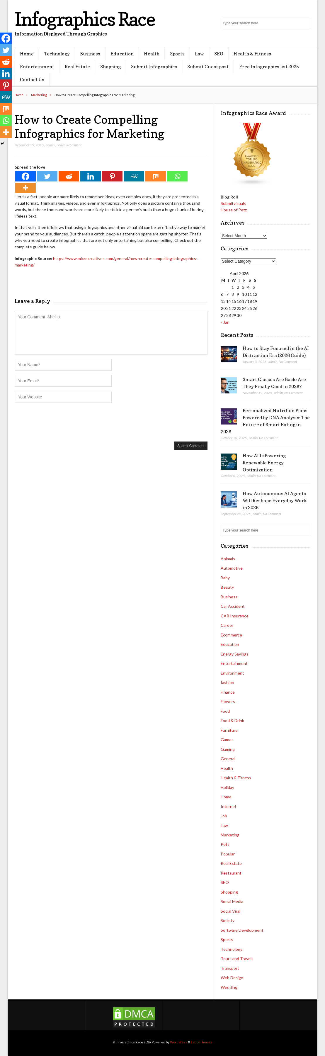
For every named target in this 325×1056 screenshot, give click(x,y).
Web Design (232, 977)
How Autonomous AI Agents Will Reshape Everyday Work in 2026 (275, 500)
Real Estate (77, 66)
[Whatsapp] (177, 176)
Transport (230, 968)
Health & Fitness (252, 54)
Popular (228, 853)
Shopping (110, 66)
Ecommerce (231, 634)
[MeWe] (134, 176)
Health (151, 54)
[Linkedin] (90, 176)
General (228, 758)
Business (90, 54)
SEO (218, 54)
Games (227, 739)
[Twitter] (47, 176)
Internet (228, 806)
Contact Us (32, 79)
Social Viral (230, 911)
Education (122, 54)
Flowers (228, 701)
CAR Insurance (235, 615)
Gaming (228, 749)
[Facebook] (25, 176)
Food (225, 711)
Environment (232, 672)
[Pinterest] (112, 176)
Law (199, 54)
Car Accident (233, 606)
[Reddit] (69, 176)
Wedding (229, 987)
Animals (228, 558)
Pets (225, 844)
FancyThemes (201, 1042)
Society (227, 920)
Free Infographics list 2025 (269, 66)
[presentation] (59, 421)
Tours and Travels (237, 958)
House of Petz (234, 209)
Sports (177, 54)
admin (50, 145)
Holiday (227, 787)
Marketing (39, 95)
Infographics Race (85, 19)
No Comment (288, 361)
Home (27, 54)
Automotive (232, 568)
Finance (228, 692)
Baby (225, 577)
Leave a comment (69, 145)
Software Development (242, 930)
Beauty (227, 587)
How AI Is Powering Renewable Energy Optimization (264, 463)
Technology (57, 54)
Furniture (229, 730)
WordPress (178, 1042)
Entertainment (37, 66)
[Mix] (155, 176)
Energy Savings (235, 653)
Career (227, 625)
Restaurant (231, 872)
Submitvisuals (233, 203)
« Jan (225, 322)
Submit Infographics (154, 66)
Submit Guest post (208, 66)
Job (224, 815)
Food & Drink (232, 720)
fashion (227, 682)
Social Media (232, 901)
